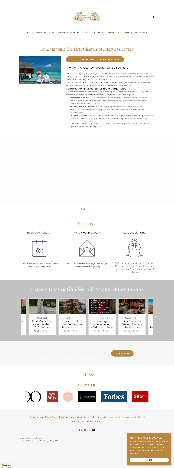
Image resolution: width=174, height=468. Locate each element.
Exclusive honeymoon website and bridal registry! (95, 59)
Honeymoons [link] (114, 32)
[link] (87, 17)
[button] (153, 17)
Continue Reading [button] (42, 331)
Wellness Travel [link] (129, 417)
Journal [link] (141, 417)
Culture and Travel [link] (111, 417)
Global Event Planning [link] (93, 32)
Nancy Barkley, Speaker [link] (82, 421)
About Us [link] (99, 421)
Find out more (122, 353)
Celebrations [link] (130, 32)
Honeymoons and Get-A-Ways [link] (40, 32)
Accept (149, 460)
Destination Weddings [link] (68, 32)
